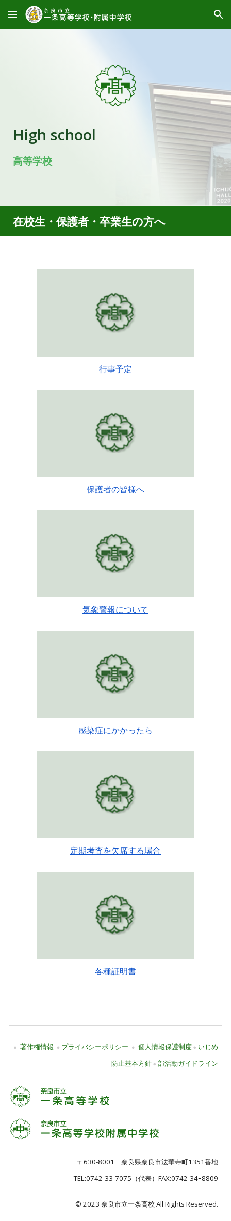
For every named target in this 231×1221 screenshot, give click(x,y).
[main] (115, 145)
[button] (12, 14)
